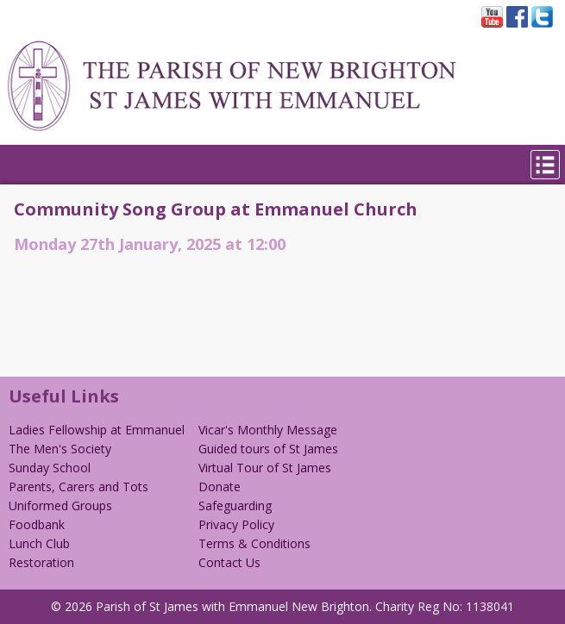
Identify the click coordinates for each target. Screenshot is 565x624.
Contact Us (229, 562)
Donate (219, 486)
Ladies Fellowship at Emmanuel (97, 429)
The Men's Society (60, 448)
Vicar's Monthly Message (267, 429)
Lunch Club (39, 543)
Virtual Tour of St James (264, 467)
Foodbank (37, 524)
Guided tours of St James (268, 448)
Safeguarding (235, 505)
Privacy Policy (236, 524)
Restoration (41, 562)
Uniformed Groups (60, 505)
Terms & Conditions (254, 543)
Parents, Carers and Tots (78, 486)
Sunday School (50, 467)
